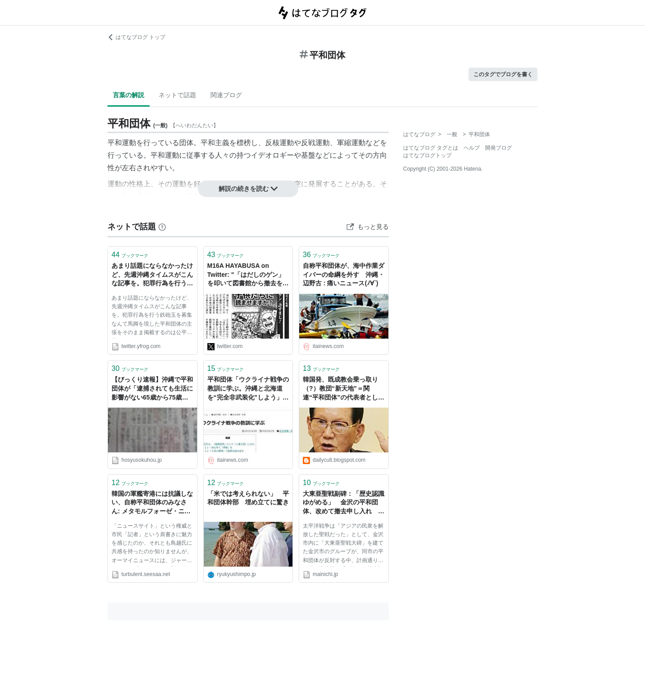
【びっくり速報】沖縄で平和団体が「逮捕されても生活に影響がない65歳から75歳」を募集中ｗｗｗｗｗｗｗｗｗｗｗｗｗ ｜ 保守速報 (152, 389)
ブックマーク (130, 254)
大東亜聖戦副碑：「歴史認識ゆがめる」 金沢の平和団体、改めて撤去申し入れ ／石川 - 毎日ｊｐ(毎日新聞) (343, 503)
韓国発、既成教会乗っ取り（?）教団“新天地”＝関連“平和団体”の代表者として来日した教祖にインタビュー (343, 389)
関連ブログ (226, 95)
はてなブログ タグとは (430, 148)
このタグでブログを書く (503, 74)
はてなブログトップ (427, 155)
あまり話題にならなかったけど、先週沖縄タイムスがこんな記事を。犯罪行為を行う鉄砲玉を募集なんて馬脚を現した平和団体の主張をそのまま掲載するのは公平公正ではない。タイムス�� (152, 275)
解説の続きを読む (248, 188)
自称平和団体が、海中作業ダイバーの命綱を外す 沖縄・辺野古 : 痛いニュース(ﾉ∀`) (343, 274)
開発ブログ (498, 148)
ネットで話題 (177, 95)
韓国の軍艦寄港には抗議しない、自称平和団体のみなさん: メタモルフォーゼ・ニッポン (152, 503)
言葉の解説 (128, 95)
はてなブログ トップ (136, 37)
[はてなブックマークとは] (162, 226)
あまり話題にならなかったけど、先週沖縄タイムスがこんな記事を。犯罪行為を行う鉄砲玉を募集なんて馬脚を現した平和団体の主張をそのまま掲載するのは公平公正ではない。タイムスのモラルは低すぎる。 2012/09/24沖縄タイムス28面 (152, 317)
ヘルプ (472, 148)
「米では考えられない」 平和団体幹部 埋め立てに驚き (248, 498)
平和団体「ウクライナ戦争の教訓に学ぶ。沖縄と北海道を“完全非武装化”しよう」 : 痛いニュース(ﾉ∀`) (248, 389)
